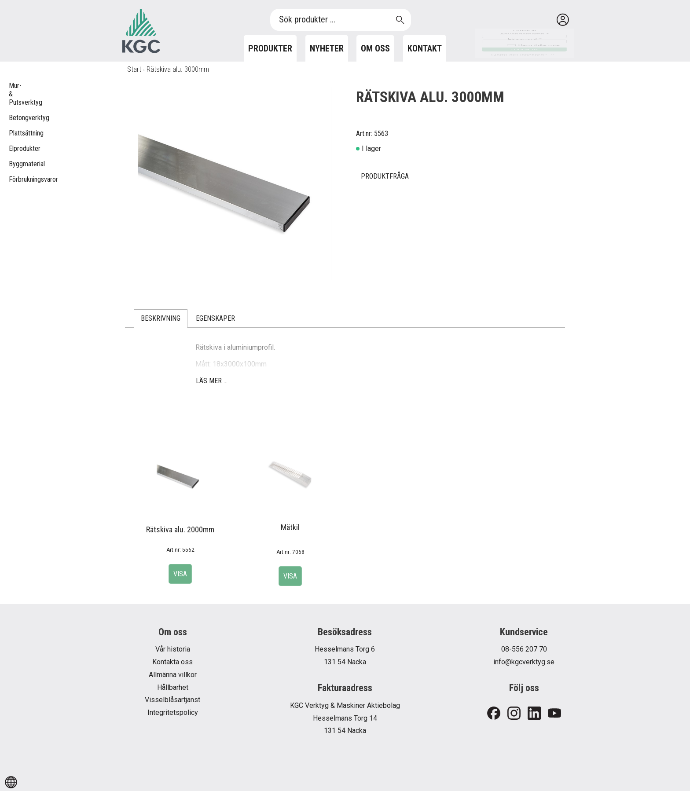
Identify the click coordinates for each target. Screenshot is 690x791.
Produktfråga (385, 176)
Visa (180, 574)
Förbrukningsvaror (13, 179)
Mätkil (290, 527)
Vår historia (172, 649)
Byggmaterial (13, 164)
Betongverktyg (13, 118)
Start (134, 69)
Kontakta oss (172, 662)
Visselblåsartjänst (172, 700)
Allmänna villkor (173, 674)
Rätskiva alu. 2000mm (180, 529)
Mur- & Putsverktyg (13, 93)
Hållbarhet (172, 687)
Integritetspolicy (172, 712)
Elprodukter (13, 148)
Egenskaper (215, 318)
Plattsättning (13, 133)
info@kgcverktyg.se (523, 662)
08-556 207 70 (524, 649)
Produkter (270, 48)
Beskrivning (160, 318)
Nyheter (327, 48)
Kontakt (424, 48)
